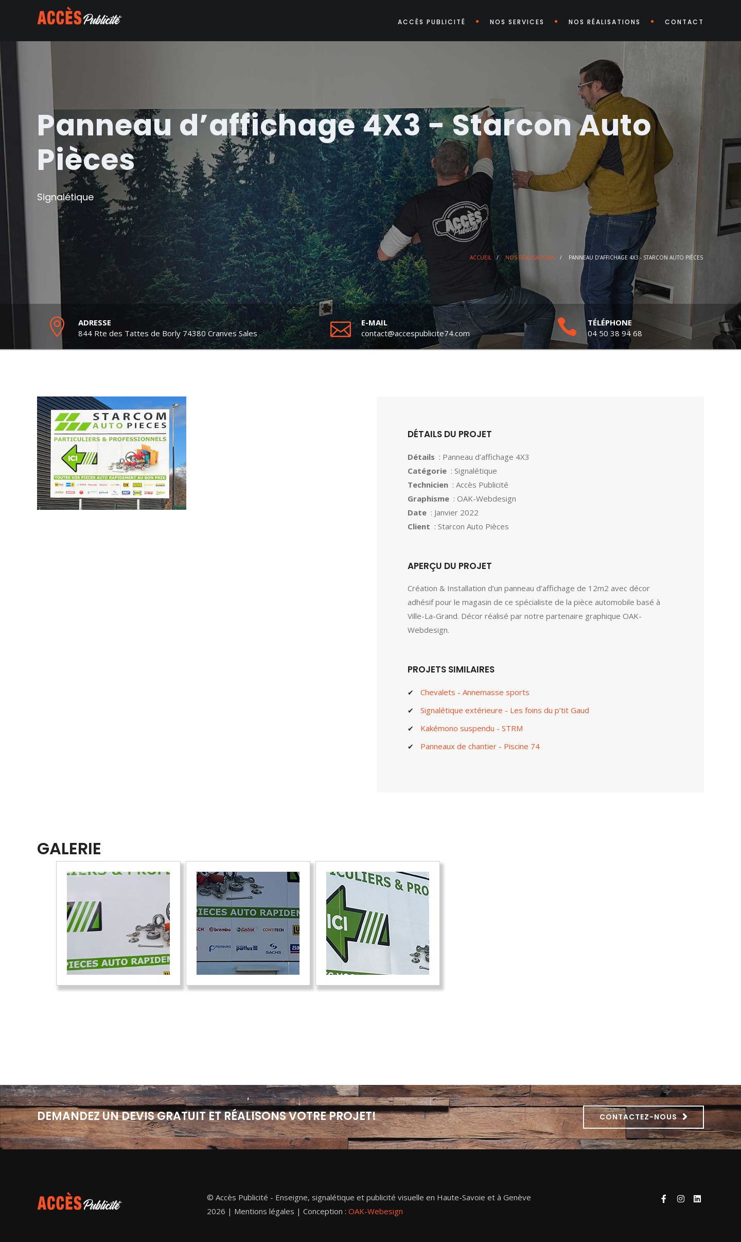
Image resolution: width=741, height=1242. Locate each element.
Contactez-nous (638, 1117)
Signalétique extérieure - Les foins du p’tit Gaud (504, 710)
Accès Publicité (432, 22)
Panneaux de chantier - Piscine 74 (480, 746)
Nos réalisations (605, 22)
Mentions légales (264, 1211)
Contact (684, 22)
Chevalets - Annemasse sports (475, 692)
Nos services (517, 22)
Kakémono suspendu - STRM (471, 728)
